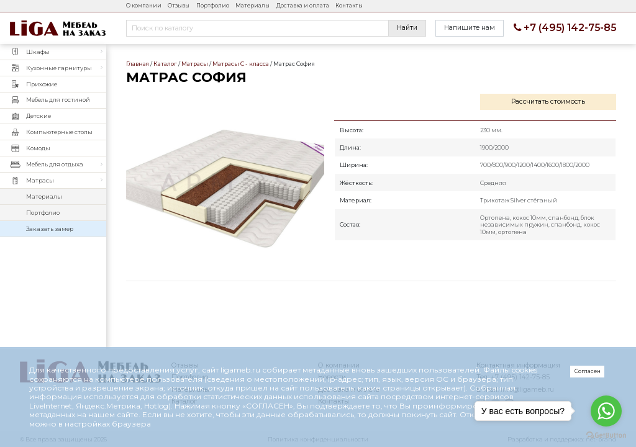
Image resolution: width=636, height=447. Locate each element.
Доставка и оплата (302, 5)
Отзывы (178, 5)
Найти (407, 28)
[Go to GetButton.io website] (606, 434)
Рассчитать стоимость (548, 101)
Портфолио (212, 5)
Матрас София (225, 182)
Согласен (588, 371)
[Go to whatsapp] (606, 411)
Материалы (252, 5)
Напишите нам (469, 28)
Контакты (349, 5)
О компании (143, 5)
